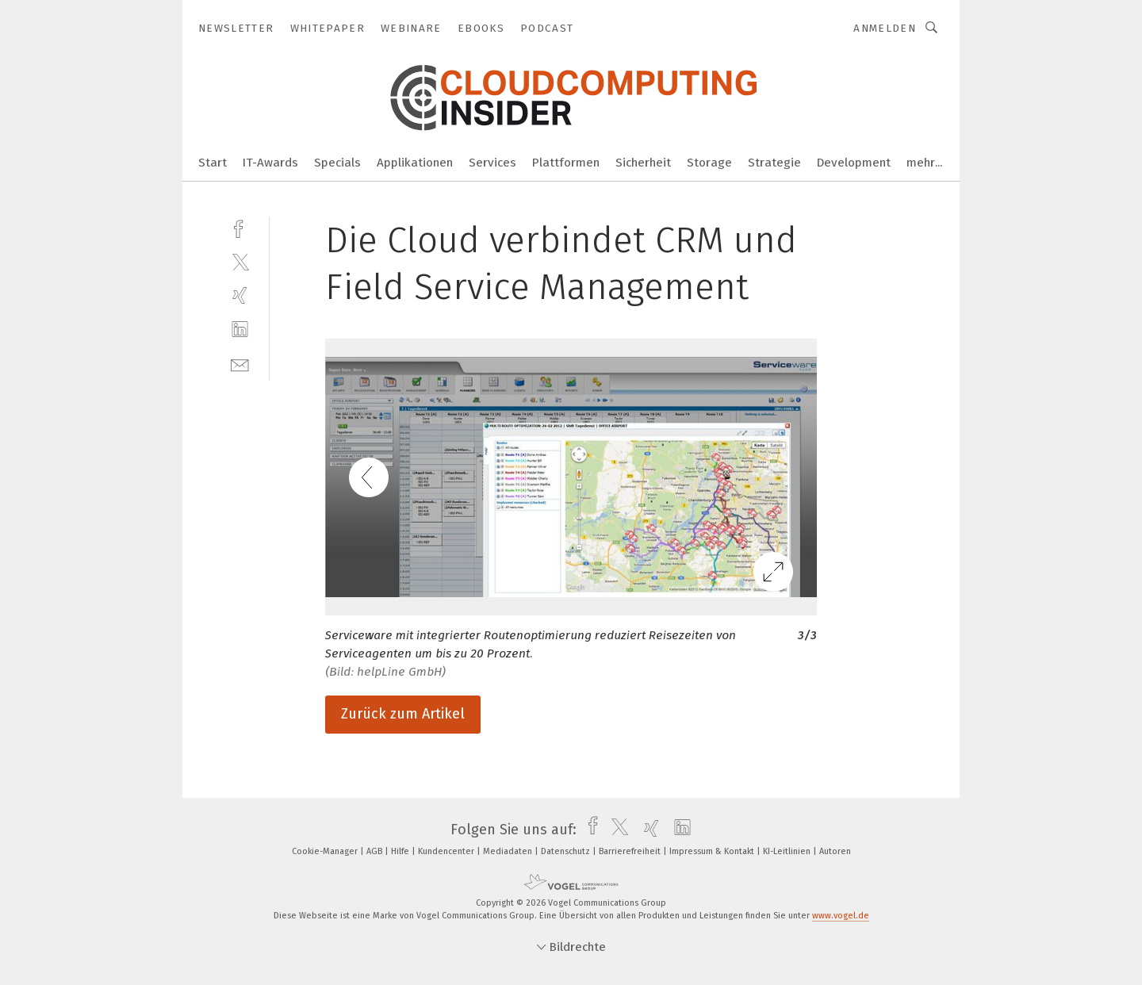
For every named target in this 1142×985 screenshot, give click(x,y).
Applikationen (415, 162)
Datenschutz (566, 851)
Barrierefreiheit (631, 851)
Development (854, 162)
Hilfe (401, 851)
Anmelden (884, 28)
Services (492, 162)
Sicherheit (643, 162)
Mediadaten (509, 851)
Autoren (835, 851)
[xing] (240, 295)
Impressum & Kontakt (713, 851)
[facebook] (240, 227)
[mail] (240, 364)
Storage (709, 162)
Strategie (774, 162)
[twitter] (240, 261)
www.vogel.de (840, 915)
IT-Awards (270, 162)
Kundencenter (447, 851)
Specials (337, 162)
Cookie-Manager (326, 851)
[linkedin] (240, 329)
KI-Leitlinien (788, 851)
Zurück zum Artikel (403, 713)
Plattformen (566, 162)
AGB (375, 851)
